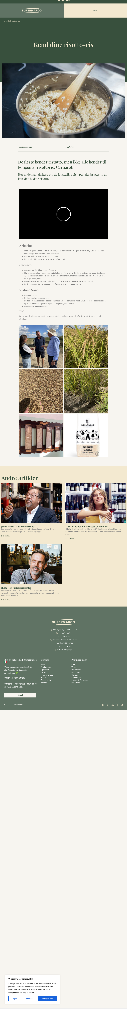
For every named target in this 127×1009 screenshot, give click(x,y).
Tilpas (14, 999)
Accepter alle (47, 999)
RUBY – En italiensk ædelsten (16, 587)
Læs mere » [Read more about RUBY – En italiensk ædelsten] (5, 600)
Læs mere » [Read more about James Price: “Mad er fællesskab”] (5, 536)
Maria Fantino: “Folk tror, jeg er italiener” (86, 526)
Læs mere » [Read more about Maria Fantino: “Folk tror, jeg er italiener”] (69, 538)
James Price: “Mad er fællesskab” (18, 526)
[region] (32, 989)
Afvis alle (29, 999)
